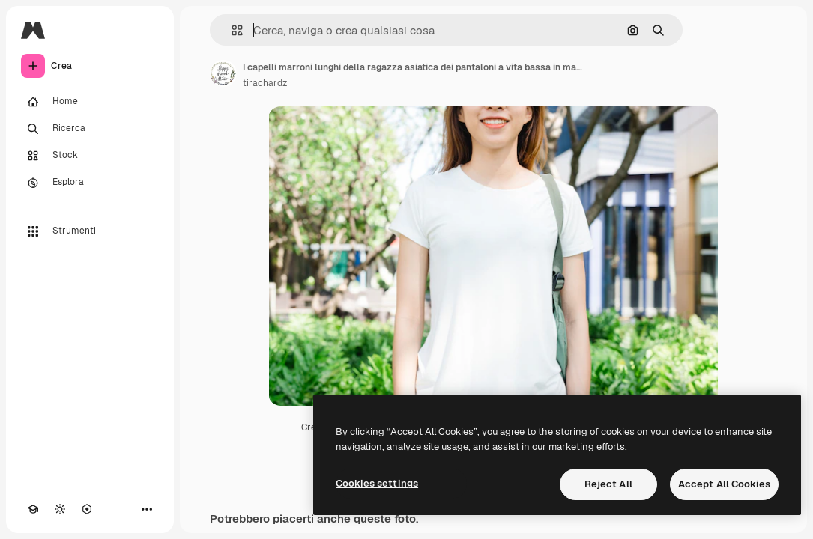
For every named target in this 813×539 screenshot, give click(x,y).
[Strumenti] (90, 231)
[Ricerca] (90, 129)
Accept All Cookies (724, 484)
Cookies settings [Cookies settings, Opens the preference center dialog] (377, 483)
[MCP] (87, 509)
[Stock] (90, 156)
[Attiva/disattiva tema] (60, 509)
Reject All (608, 484)
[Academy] (33, 509)
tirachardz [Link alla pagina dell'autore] (265, 83)
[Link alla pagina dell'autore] (223, 73)
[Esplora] (90, 183)
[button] (231, 30)
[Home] (90, 102)
